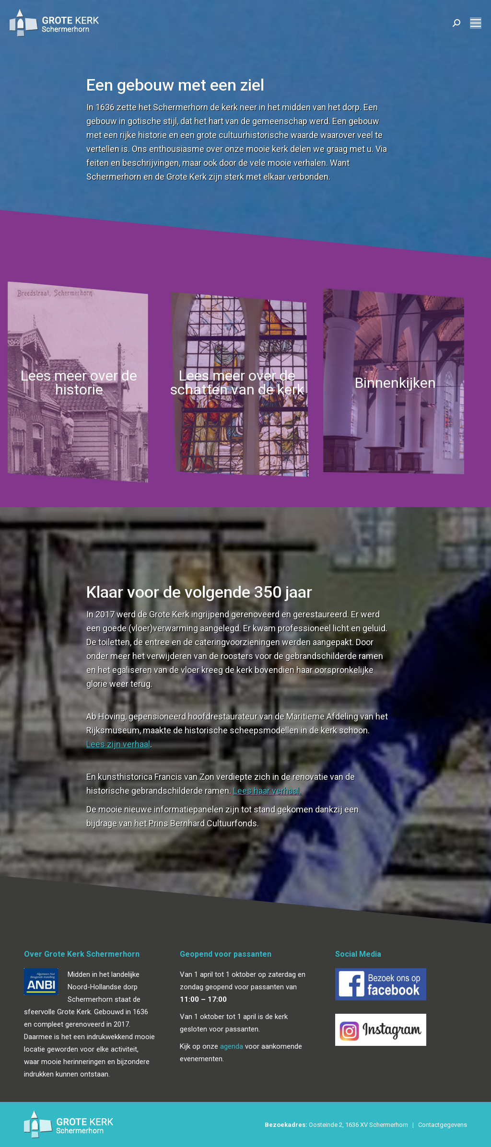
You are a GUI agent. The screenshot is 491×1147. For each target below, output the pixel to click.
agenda (231, 1046)
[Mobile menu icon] (475, 23)
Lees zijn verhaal (118, 744)
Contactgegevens (442, 1124)
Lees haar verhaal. (267, 791)
